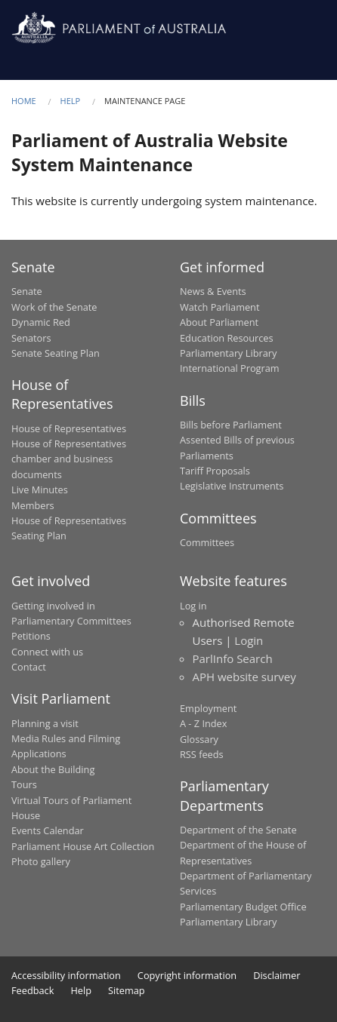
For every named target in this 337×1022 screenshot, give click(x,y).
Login (248, 640)
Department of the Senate (238, 829)
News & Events (213, 291)
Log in (193, 605)
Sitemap (126, 990)
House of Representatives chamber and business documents (68, 459)
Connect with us (47, 651)
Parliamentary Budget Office (243, 906)
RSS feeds (202, 754)
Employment (208, 708)
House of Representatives (68, 428)
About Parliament (219, 322)
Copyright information (187, 975)
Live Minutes (39, 489)
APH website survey (244, 676)
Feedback (32, 990)
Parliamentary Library (228, 353)
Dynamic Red (40, 322)
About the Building (52, 769)
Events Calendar (47, 830)
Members (32, 505)
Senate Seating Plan (55, 353)
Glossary (199, 739)
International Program (230, 368)
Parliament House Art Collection (82, 846)
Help (70, 100)
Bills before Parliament (231, 424)
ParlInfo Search (233, 658)
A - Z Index (203, 723)
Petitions (31, 636)
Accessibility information (66, 975)
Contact (28, 667)
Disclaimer (276, 975)
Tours (24, 784)
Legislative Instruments (231, 486)
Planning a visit (45, 723)
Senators (31, 338)
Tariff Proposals (215, 470)
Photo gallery (40, 861)
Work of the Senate (54, 307)
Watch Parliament (219, 307)
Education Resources (227, 338)
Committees (207, 542)
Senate (26, 291)
